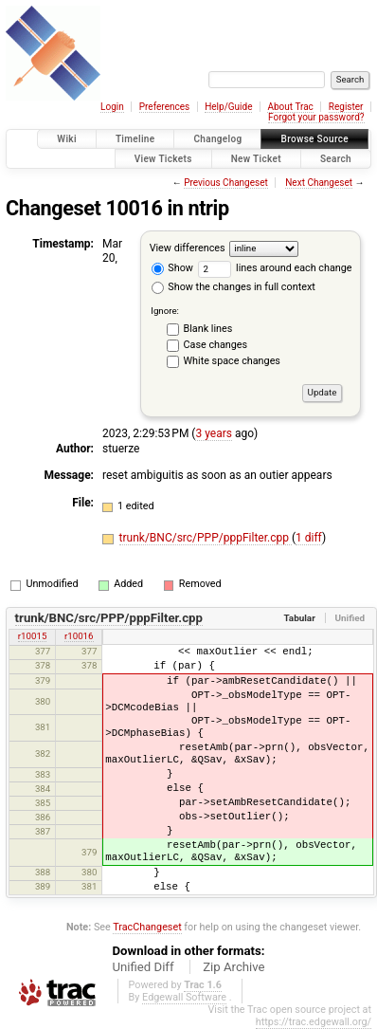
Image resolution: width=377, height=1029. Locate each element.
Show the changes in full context (233, 287)
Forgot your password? (316, 117)
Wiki (67, 139)
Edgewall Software (184, 997)
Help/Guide (228, 106)
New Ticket (256, 159)
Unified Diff (142, 967)
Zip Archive (233, 967)
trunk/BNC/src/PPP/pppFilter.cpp (205, 537)
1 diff (309, 537)
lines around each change (275, 268)
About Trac (290, 106)
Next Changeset (318, 182)
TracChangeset (147, 927)
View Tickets (163, 159)
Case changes (216, 345)
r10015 (32, 636)
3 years (213, 433)
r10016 (79, 636)
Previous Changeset (226, 182)
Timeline (135, 139)
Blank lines (208, 328)
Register (346, 106)
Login (112, 106)
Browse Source (314, 139)
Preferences (164, 106)
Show (172, 268)
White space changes (232, 361)
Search (335, 159)
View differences (187, 248)
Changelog (217, 139)
